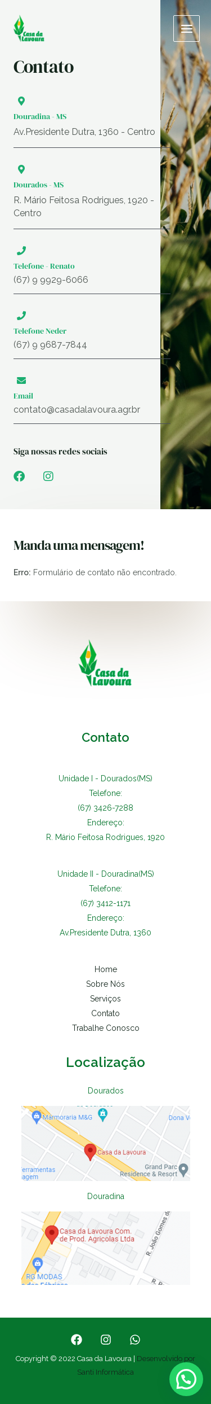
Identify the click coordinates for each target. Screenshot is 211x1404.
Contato (105, 1013)
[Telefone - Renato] (21, 251)
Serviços (105, 998)
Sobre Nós (105, 984)
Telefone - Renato (44, 266)
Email (23, 395)
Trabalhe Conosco (106, 1028)
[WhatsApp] (135, 1339)
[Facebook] (76, 1339)
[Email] (21, 380)
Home (106, 969)
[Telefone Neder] (21, 315)
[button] (186, 1379)
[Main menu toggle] (186, 28)
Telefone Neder (40, 330)
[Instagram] (105, 1339)
